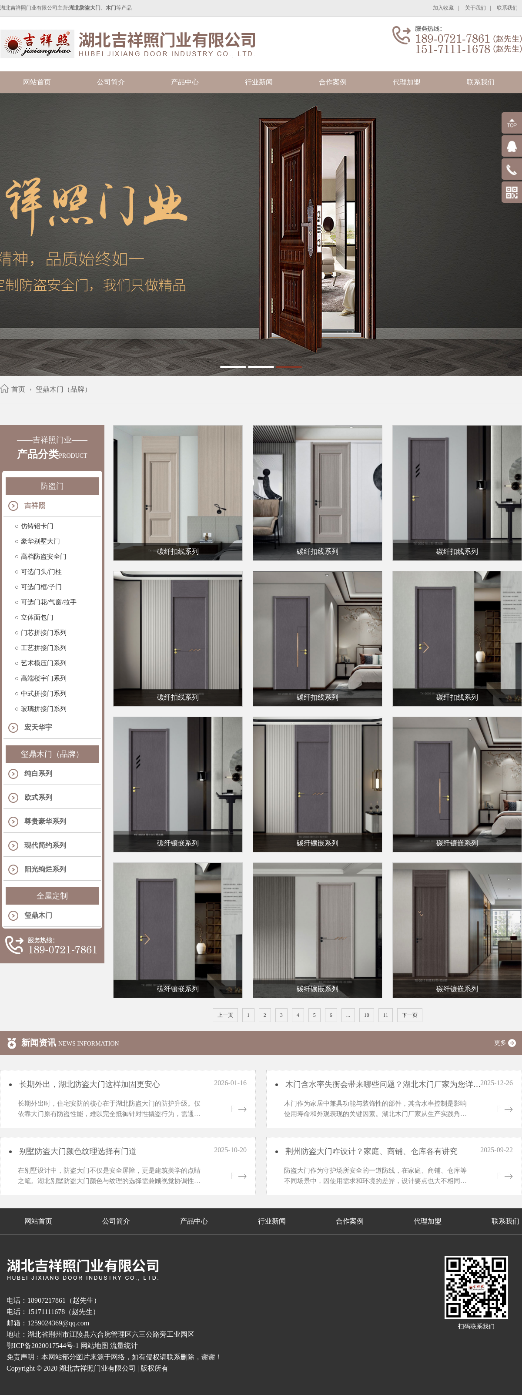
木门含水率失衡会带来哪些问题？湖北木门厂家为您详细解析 (390, 1084)
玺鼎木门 (38, 915)
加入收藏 (443, 8)
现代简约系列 (45, 845)
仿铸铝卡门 (37, 526)
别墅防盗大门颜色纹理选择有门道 (77, 1151)
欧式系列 (38, 797)
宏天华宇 (38, 727)
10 (366, 1015)
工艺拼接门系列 (44, 647)
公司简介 (111, 82)
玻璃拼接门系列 (44, 708)
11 (385, 1015)
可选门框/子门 (41, 586)
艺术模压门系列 (44, 663)
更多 (508, 1043)
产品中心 (185, 82)
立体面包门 (37, 617)
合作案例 (333, 82)
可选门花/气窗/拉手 (49, 602)
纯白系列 (38, 773)
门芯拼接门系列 (44, 632)
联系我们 (507, 8)
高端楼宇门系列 (44, 678)
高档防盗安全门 (44, 556)
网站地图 (94, 1345)
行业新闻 (259, 82)
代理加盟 (407, 82)
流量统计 (124, 1345)
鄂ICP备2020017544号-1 (43, 1345)
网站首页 (37, 82)
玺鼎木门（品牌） (63, 389)
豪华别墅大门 (40, 541)
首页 (18, 389)
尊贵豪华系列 (45, 821)
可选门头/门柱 (41, 571)
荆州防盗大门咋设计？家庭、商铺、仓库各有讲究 (370, 1151)
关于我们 (475, 8)
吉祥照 (34, 505)
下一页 (410, 1015)
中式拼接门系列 (44, 693)
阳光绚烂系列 (45, 869)
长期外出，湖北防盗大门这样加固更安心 (88, 1084)
